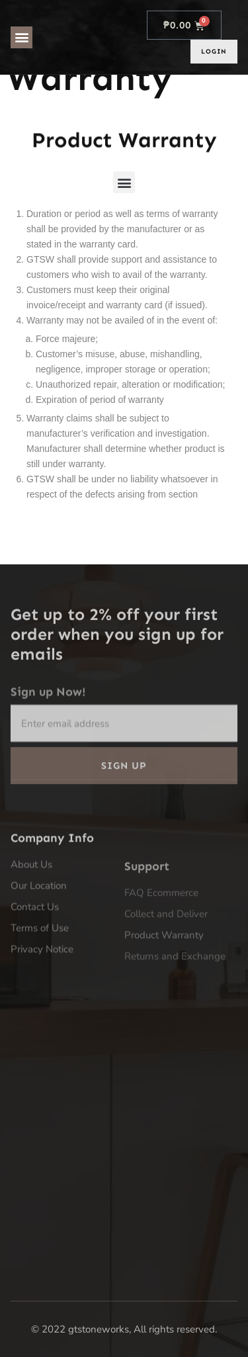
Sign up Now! (48, 725)
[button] (21, 37)
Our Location (39, 927)
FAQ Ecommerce (162, 944)
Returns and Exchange (175, 1008)
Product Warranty (164, 987)
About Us (31, 905)
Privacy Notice (42, 990)
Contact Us (35, 948)
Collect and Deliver (166, 966)
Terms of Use (40, 969)
